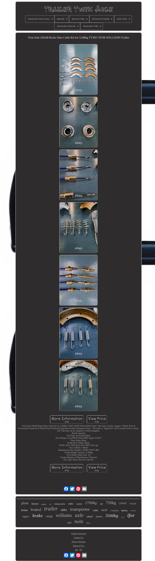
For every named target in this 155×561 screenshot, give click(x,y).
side (69, 522)
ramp (49, 516)
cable (95, 510)
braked (36, 510)
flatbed (34, 504)
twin (78, 521)
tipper (26, 516)
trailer (51, 509)
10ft (101, 504)
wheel (90, 516)
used (122, 517)
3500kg (112, 515)
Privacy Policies (79, 542)
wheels (133, 510)
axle (79, 515)
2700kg (91, 503)
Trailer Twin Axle (78, 533)
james (99, 516)
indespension (59, 504)
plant (24, 503)
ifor (131, 515)
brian (24, 510)
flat (50, 504)
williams (64, 515)
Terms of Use (78, 546)
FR (80, 550)
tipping (124, 510)
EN (76, 550)
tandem (79, 504)
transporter (80, 509)
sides (64, 510)
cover (123, 503)
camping (114, 510)
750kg (111, 502)
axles (70, 503)
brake (37, 515)
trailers (43, 504)
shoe (88, 523)
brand (133, 503)
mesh (104, 510)
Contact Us (78, 538)
